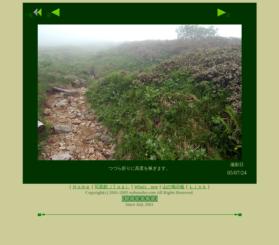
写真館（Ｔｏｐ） (112, 186)
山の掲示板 (173, 186)
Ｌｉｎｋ (198, 186)
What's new (146, 186)
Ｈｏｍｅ (81, 186)
